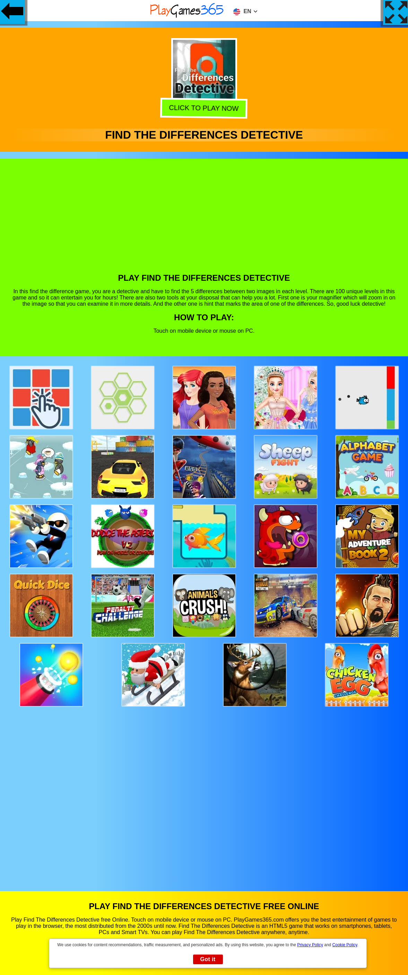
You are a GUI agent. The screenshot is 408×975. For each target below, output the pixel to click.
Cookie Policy (344, 944)
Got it (207, 959)
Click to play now (203, 109)
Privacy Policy (310, 944)
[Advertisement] (204, 221)
